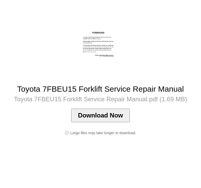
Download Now (100, 115)
